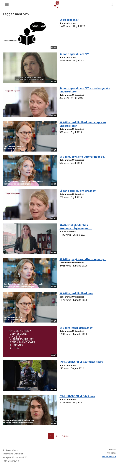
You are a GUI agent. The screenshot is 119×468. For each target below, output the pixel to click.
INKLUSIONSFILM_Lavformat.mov (81, 362)
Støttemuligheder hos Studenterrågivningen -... (76, 226)
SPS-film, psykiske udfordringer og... (83, 156)
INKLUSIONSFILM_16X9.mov (77, 396)
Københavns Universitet (72, 95)
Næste (65, 435)
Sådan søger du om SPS (74, 54)
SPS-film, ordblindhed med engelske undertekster (83, 124)
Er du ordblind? (69, 19)
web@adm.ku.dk (109, 456)
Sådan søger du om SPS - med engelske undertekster (85, 89)
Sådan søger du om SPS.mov (78, 190)
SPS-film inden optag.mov (76, 327)
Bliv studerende (68, 23)
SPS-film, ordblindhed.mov (76, 293)
